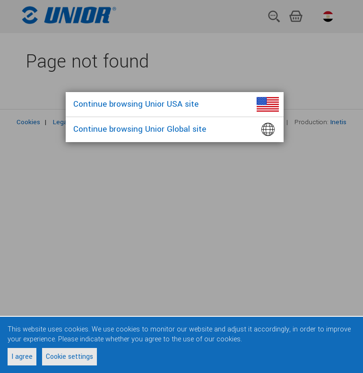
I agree (22, 357)
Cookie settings (69, 357)
